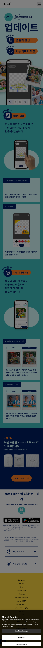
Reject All (21, 640)
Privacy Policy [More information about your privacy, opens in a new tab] (8, 629)
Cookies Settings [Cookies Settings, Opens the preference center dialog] (21, 633)
